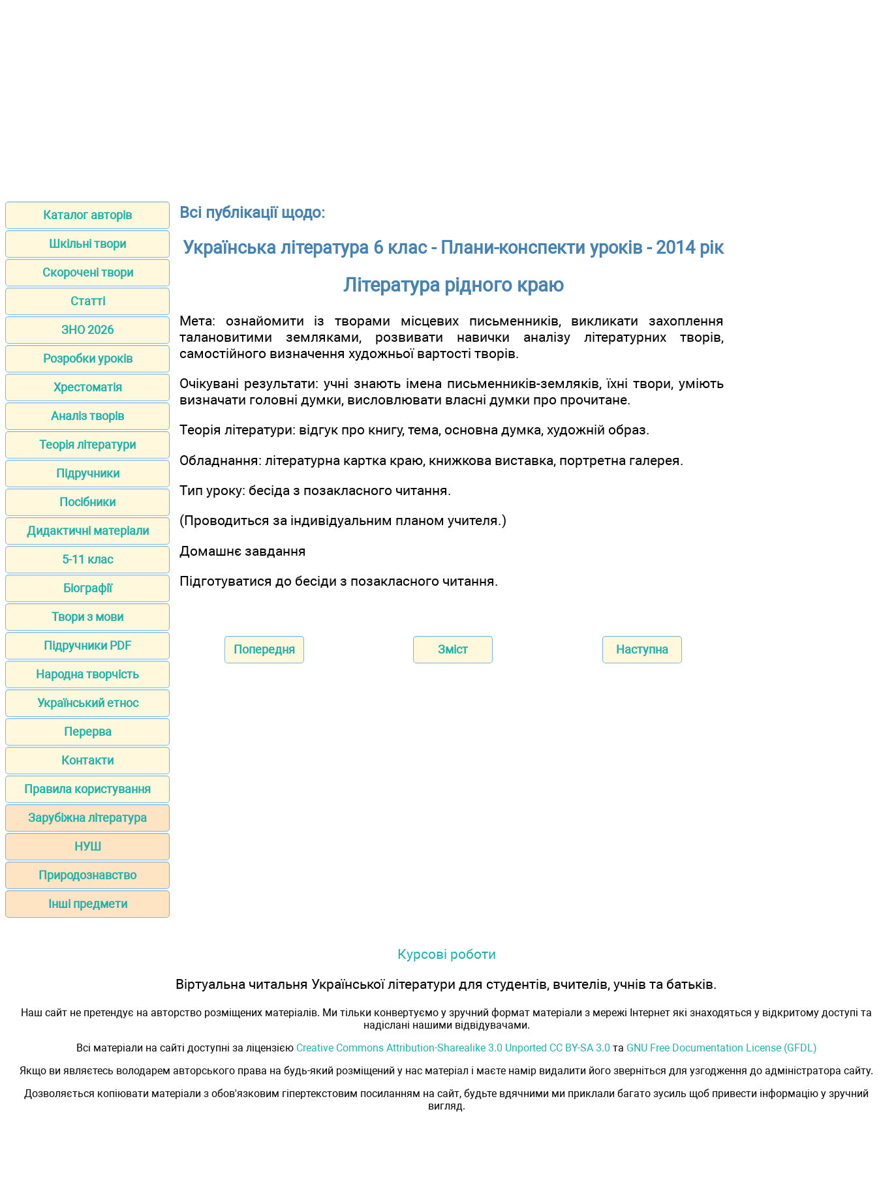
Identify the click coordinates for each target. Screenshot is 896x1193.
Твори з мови (87, 617)
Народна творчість (87, 674)
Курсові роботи (446, 954)
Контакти (87, 760)
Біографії (87, 588)
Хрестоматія (88, 387)
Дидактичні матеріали (88, 530)
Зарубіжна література (87, 817)
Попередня (264, 649)
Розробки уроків (87, 358)
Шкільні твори (87, 243)
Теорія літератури (87, 444)
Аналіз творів (87, 416)
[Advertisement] (448, 96)
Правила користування (87, 789)
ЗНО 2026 (87, 330)
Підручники (87, 473)
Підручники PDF (87, 645)
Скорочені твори (87, 272)
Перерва (88, 731)
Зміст (453, 649)
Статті (87, 301)
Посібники (87, 502)
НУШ (87, 846)
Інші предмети (87, 904)
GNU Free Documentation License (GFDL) (721, 1048)
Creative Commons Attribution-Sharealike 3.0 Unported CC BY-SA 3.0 (453, 1048)
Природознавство (87, 875)
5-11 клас (87, 559)
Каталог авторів (87, 215)
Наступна (642, 649)
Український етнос (87, 703)
